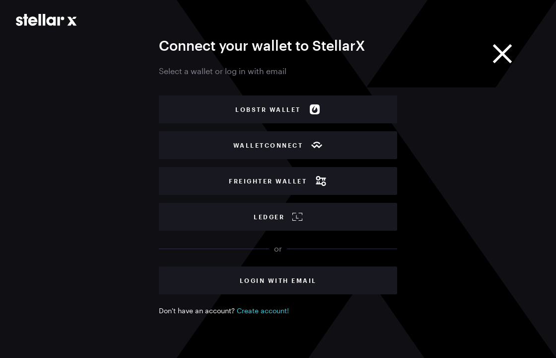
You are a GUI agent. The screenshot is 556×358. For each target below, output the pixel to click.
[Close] (502, 54)
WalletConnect (278, 145)
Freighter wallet (278, 181)
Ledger (278, 217)
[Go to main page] (46, 20)
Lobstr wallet (278, 109)
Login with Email (278, 280)
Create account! (263, 310)
